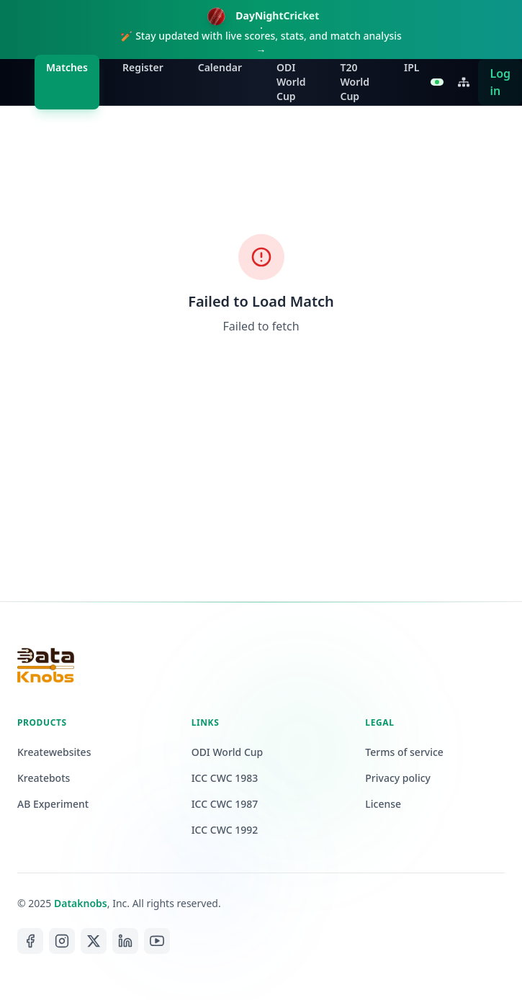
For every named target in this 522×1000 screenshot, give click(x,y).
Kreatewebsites (54, 752)
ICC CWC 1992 (225, 830)
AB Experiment (53, 804)
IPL (411, 67)
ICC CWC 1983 (225, 778)
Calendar (220, 67)
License (383, 804)
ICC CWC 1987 (225, 804)
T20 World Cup (354, 81)
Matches (67, 67)
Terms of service (404, 752)
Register (142, 67)
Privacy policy (398, 778)
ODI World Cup (291, 81)
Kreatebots (43, 778)
